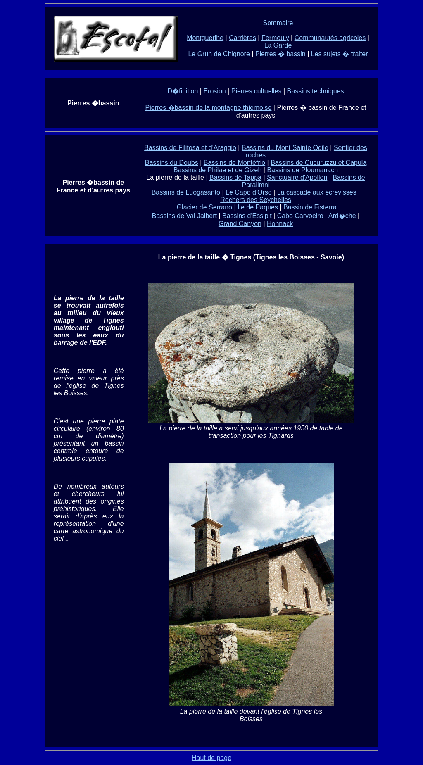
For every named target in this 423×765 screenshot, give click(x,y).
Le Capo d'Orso (249, 192)
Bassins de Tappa (235, 177)
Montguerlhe (205, 37)
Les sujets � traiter (339, 53)
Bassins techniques (315, 91)
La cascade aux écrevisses (316, 192)
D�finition (183, 91)
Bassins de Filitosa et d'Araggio (190, 147)
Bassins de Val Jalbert (184, 215)
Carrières (242, 37)
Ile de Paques (258, 207)
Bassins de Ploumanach (302, 169)
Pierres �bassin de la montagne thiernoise (208, 107)
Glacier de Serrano (204, 207)
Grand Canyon (240, 223)
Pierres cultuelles (256, 91)
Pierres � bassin (280, 53)
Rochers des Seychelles (255, 199)
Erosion (214, 91)
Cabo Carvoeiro (300, 215)
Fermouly (275, 37)
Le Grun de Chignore (219, 53)
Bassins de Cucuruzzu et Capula (318, 162)
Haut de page (211, 757)
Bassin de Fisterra (310, 207)
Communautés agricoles (330, 37)
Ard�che (342, 215)
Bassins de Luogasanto (186, 192)
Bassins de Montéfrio (234, 162)
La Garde (278, 45)
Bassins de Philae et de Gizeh (217, 169)
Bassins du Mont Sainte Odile (285, 147)
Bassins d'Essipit (247, 215)
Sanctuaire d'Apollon (297, 177)
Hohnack (280, 223)
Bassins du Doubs (171, 162)
